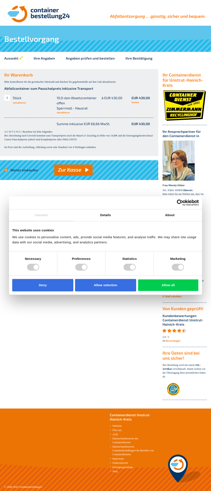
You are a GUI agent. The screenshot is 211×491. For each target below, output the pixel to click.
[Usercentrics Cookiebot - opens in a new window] (180, 202)
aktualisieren (19, 102)
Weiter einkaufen (24, 170)
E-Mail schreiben (172, 296)
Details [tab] (105, 215)
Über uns (117, 430)
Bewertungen (173, 340)
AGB (115, 434)
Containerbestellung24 (30, 486)
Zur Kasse (69, 169)
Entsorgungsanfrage (122, 467)
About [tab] (170, 215)
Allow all (168, 285)
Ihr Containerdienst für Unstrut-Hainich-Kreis (183, 80)
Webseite (117, 425)
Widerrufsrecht (120, 462)
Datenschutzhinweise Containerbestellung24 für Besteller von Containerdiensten (133, 450)
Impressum (118, 458)
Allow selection (105, 285)
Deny (43, 285)
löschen (135, 102)
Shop (115, 471)
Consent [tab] (41, 215)
